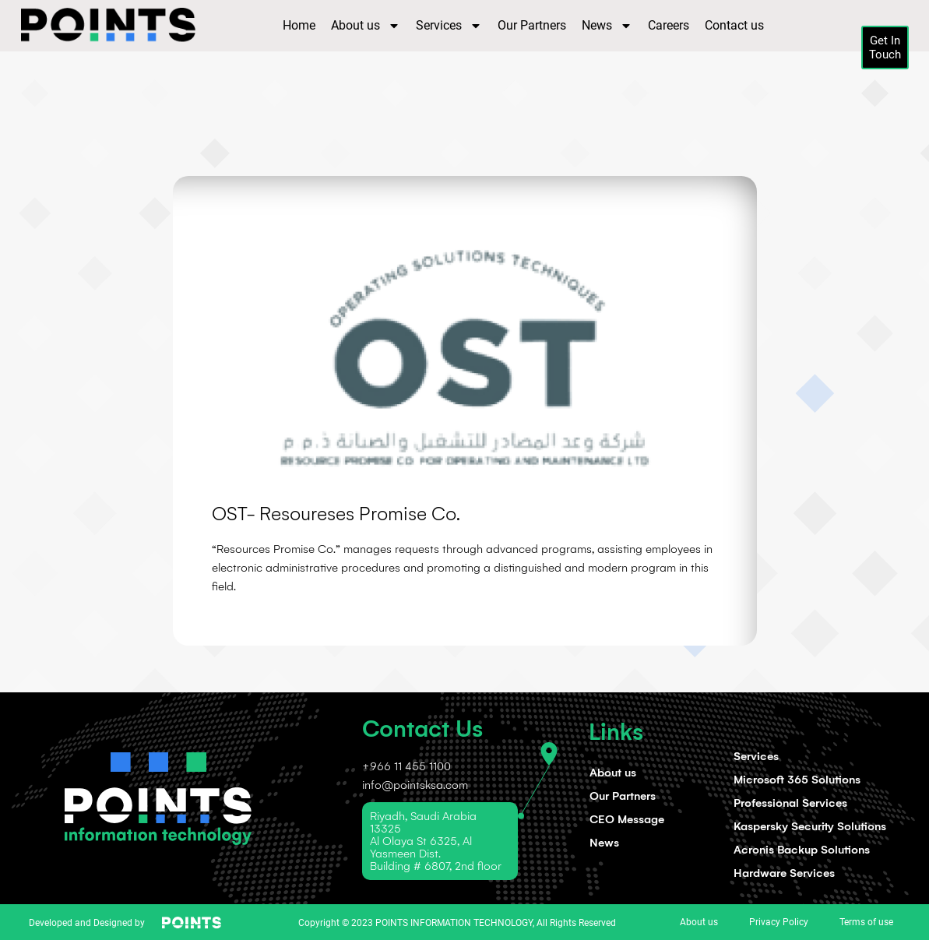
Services (449, 26)
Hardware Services (784, 873)
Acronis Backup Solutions (802, 850)
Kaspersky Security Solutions (810, 826)
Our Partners (532, 25)
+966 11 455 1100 (406, 766)
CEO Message (626, 819)
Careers (668, 25)
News (607, 26)
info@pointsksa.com (415, 785)
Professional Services (790, 803)
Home (299, 25)
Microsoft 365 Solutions (797, 780)
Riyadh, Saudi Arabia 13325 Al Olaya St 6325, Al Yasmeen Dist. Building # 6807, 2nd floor (435, 841)
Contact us (734, 25)
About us (365, 26)
